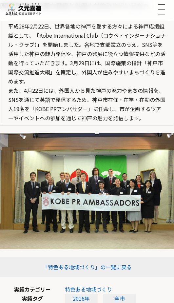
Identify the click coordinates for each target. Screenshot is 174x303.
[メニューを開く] (161, 9)
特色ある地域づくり (88, 289)
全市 (119, 298)
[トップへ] (23, 9)
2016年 (81, 298)
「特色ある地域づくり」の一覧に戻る (87, 267)
